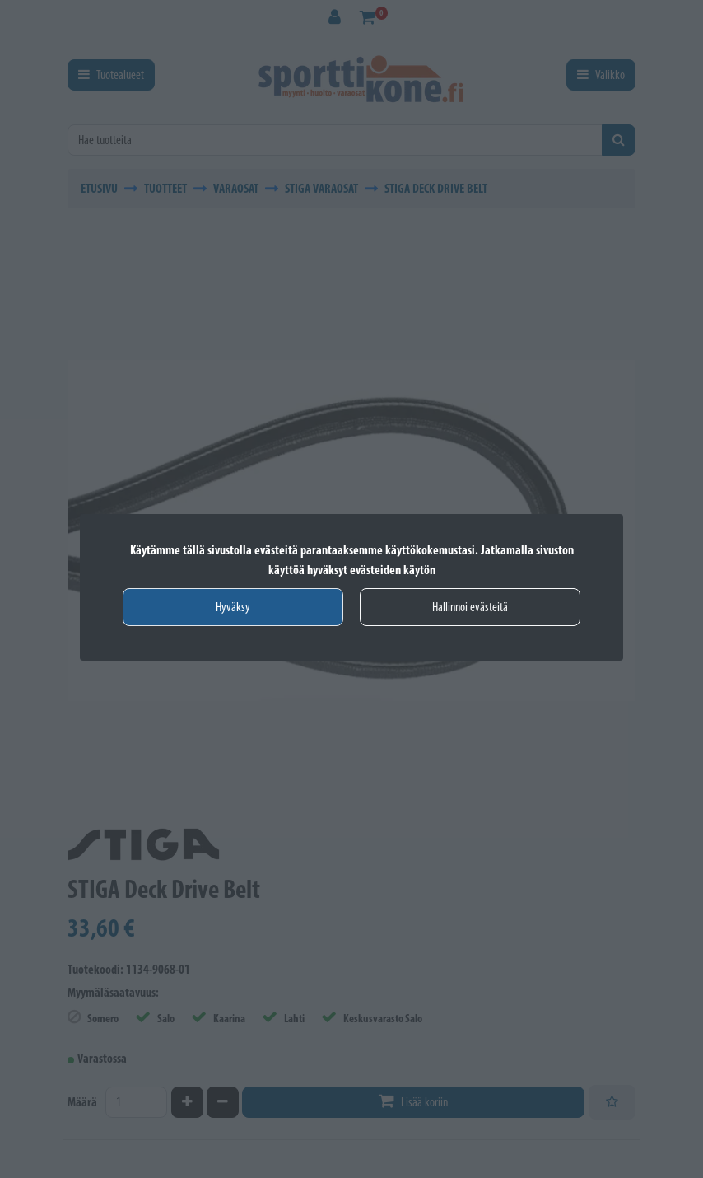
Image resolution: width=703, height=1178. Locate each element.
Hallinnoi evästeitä (470, 607)
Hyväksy (233, 607)
